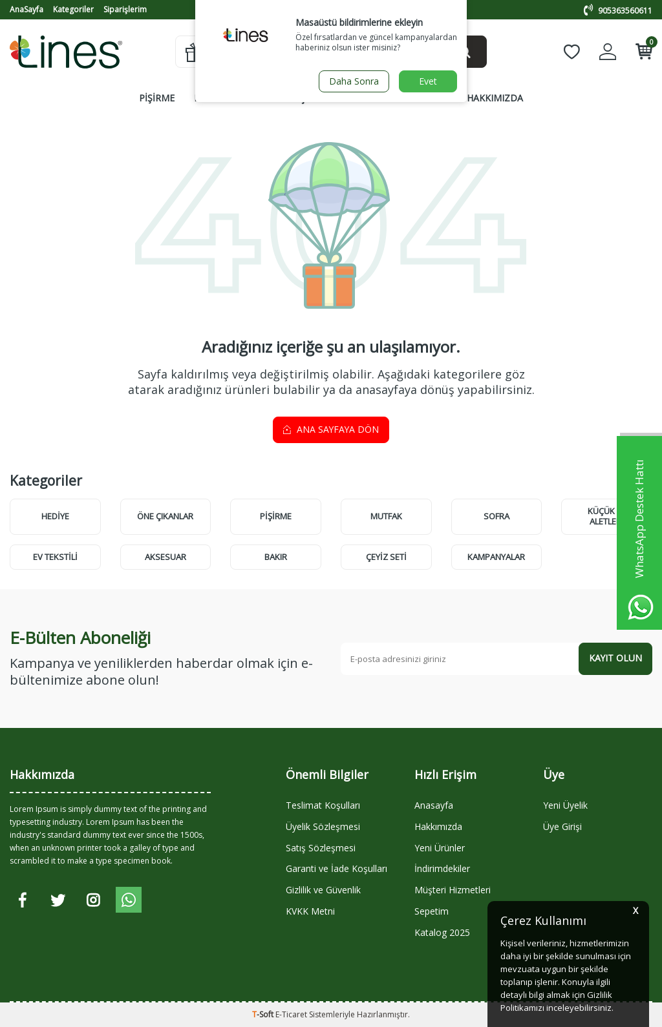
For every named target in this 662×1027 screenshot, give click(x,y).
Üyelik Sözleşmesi (323, 826)
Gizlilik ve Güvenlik (323, 890)
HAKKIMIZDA (495, 98)
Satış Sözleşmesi (321, 848)
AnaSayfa (26, 10)
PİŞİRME (157, 98)
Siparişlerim (125, 10)
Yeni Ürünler (439, 848)
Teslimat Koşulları (323, 805)
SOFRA (265, 98)
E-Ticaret (291, 1014)
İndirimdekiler (442, 868)
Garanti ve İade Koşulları (336, 868)
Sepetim (431, 911)
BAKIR (275, 557)
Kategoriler (73, 10)
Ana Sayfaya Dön (331, 429)
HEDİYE (55, 516)
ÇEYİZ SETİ (386, 557)
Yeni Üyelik (565, 805)
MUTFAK (212, 98)
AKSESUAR (165, 557)
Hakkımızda (438, 826)
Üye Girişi (562, 826)
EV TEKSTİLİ (55, 557)
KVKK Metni (310, 911)
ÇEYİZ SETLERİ (330, 98)
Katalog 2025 (442, 932)
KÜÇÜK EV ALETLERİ (607, 516)
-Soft (263, 1014)
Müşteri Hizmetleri (452, 890)
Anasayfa (433, 805)
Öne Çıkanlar (165, 516)
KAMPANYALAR (414, 98)
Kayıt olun (615, 658)
